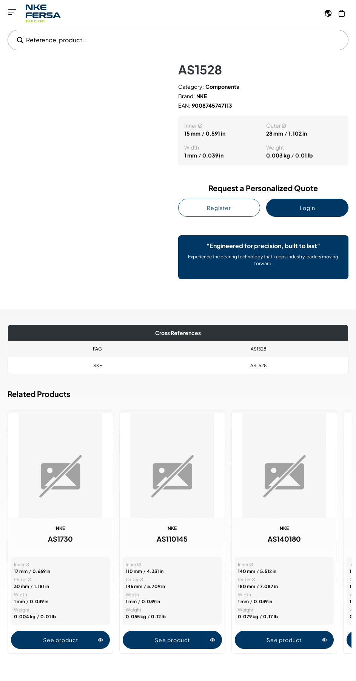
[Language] (328, 13)
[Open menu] (12, 12)
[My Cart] (341, 13)
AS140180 (284, 539)
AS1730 (60, 539)
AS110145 (172, 539)
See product (73, 639)
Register (219, 207)
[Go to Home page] (43, 13)
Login (307, 207)
